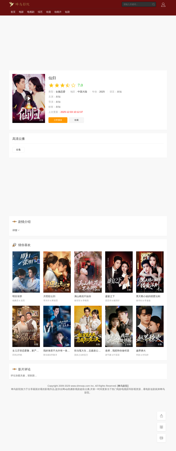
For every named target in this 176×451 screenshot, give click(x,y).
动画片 (58, 11)
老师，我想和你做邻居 (117, 350)
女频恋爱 (60, 91)
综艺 (40, 11)
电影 (21, 11)
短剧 (67, 11)
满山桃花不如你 (82, 296)
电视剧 (30, 11)
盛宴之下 (110, 296)
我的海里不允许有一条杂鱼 (57, 350)
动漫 (48, 11)
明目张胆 (17, 296)
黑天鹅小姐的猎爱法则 (148, 296)
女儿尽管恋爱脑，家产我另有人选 (30, 350)
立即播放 (58, 120)
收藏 (76, 120)
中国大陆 (82, 91)
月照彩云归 (49, 296)
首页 (13, 11)
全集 (18, 149)
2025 (102, 91)
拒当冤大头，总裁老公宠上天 (90, 350)
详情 (16, 230)
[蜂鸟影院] (123, 385)
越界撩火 (141, 350)
